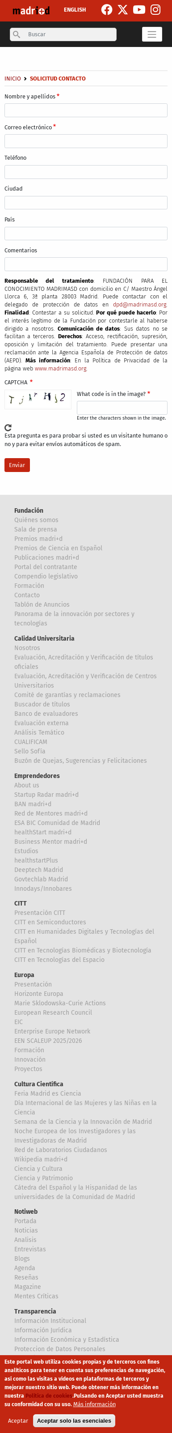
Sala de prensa (35, 529)
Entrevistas (30, 1249)
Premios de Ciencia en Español (58, 548)
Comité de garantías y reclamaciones (67, 695)
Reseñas (26, 1277)
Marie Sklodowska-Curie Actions (60, 1003)
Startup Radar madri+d (46, 795)
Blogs (22, 1259)
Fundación (28, 511)
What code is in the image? (111, 394)
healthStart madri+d (42, 832)
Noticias (26, 1230)
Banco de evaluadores (46, 714)
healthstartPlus (36, 860)
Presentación (33, 984)
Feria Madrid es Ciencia (47, 1093)
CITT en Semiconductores (50, 922)
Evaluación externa (41, 723)
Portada (25, 1221)
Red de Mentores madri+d (51, 813)
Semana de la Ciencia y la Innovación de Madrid (83, 1122)
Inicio (12, 78)
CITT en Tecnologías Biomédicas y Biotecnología (82, 950)
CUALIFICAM (30, 742)
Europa (24, 975)
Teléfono (15, 157)
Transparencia (35, 1311)
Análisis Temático (39, 732)
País (9, 219)
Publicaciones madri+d (46, 557)
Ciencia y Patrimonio (43, 1178)
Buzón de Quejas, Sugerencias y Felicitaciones (80, 761)
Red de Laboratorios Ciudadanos (60, 1150)
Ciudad (13, 188)
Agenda (24, 1268)
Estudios (26, 851)
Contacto (27, 595)
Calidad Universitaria (44, 638)
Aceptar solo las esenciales (74, 1422)
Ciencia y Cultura (38, 1169)
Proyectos (28, 1069)
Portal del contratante (45, 567)
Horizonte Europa (38, 994)
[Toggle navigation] (152, 34)
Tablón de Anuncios (42, 604)
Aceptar (18, 1422)
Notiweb (26, 1212)
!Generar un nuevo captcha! (8, 427)
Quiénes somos (36, 520)
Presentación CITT (39, 913)
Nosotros (27, 648)
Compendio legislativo (46, 576)
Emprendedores (37, 776)
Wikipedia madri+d (40, 1159)
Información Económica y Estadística (66, 1340)
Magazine (27, 1287)
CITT (20, 903)
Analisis (25, 1240)
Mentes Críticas (36, 1296)
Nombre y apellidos (29, 96)
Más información (94, 1406)
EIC (18, 1022)
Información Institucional (50, 1321)
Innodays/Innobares (43, 889)
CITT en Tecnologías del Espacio (59, 960)
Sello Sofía (30, 751)
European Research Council (53, 1012)
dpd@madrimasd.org (139, 304)
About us (26, 785)
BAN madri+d (32, 804)
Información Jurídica (43, 1330)
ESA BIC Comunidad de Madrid (57, 823)
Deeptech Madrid (38, 870)
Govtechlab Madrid (41, 879)
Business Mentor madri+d (50, 842)
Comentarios (20, 250)
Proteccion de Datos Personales (59, 1349)
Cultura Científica (38, 1084)
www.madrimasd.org (60, 368)
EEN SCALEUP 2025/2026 (48, 1041)
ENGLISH (75, 9)
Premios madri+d (38, 539)
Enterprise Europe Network (52, 1031)
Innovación (30, 1059)
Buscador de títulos (42, 704)
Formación (29, 586)
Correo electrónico (28, 127)
